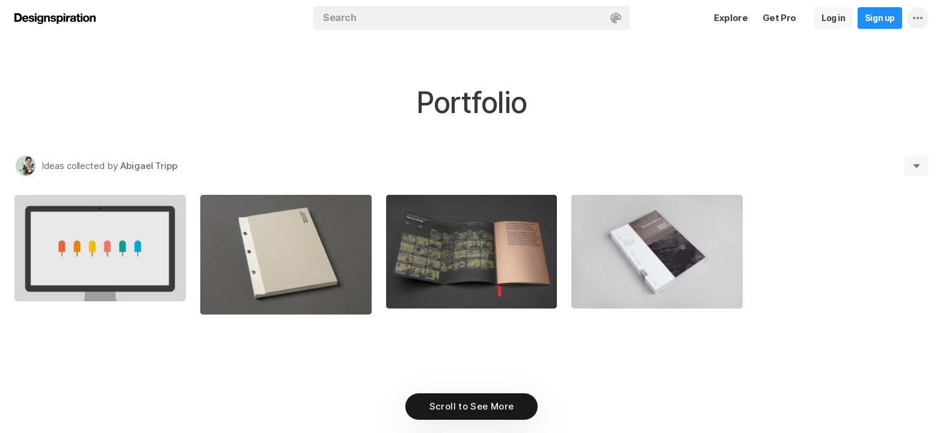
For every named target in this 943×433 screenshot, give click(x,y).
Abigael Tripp (148, 165)
